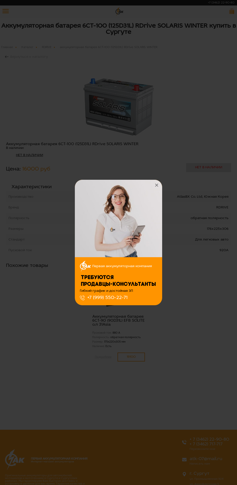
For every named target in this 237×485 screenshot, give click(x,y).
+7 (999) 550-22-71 (107, 297)
